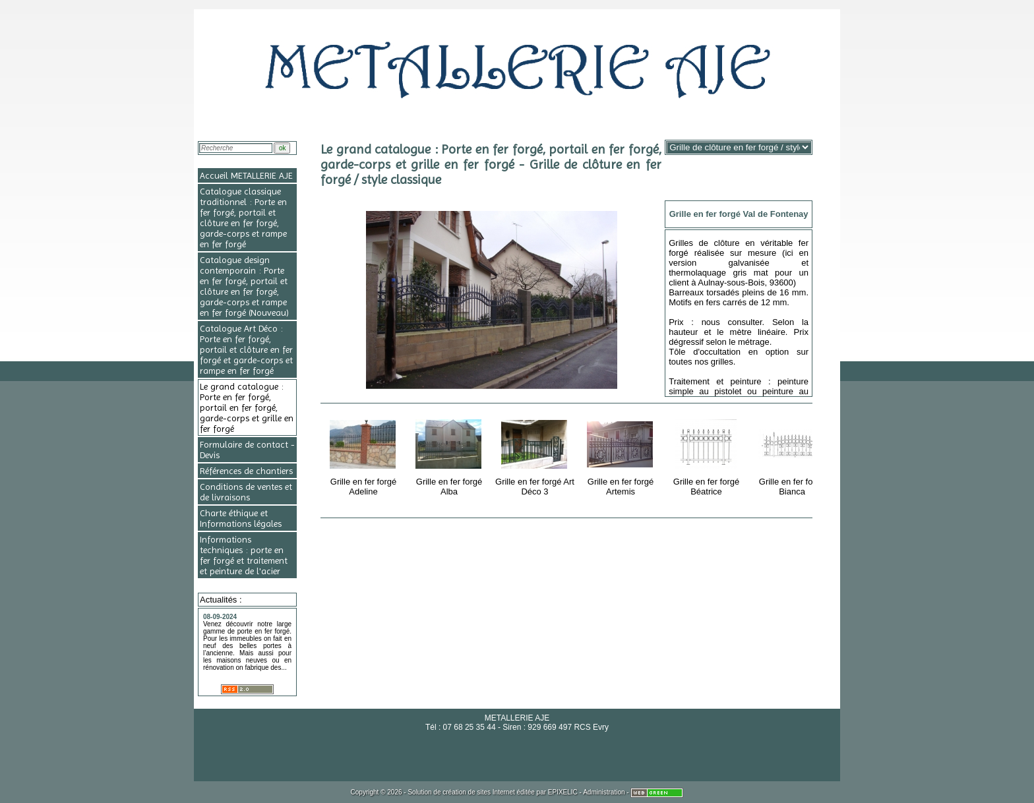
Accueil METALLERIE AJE (246, 175)
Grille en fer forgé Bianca (793, 455)
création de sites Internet (478, 792)
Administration (603, 792)
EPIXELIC (563, 792)
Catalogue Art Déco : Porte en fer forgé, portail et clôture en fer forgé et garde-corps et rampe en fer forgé (246, 349)
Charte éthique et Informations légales (241, 518)
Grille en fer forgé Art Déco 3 (534, 455)
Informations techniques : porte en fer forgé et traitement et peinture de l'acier (244, 555)
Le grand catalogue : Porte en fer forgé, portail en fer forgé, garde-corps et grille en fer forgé (246, 407)
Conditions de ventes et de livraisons (246, 491)
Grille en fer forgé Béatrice (707, 455)
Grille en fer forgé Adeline (364, 455)
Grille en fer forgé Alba (450, 455)
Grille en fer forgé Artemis (621, 455)
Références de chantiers (246, 470)
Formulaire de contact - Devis (247, 449)
